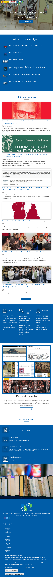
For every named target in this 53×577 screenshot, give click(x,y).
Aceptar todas (9, 574)
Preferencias (31, 567)
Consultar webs (24, 409)
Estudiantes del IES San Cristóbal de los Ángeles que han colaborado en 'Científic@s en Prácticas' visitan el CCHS (25, 286)
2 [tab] (25, 31)
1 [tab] (23, 31)
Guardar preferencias (11, 570)
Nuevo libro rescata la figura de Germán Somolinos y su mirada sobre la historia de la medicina (25, 122)
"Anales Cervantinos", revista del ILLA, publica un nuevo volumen (23, 221)
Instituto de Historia (7, 539)
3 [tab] (27, 31)
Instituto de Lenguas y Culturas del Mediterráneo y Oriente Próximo (8, 553)
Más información (28, 564)
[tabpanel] (26, 15)
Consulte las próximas (26, 21)
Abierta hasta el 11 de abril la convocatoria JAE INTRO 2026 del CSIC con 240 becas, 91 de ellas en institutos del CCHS (25, 189)
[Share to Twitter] (7, 518)
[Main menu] (50, 2)
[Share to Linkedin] (9, 518)
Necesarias (9, 567)
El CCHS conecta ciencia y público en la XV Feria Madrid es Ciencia (23, 252)
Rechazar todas (19, 574)
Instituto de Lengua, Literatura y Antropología (8, 545)
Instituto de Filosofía (7, 535)
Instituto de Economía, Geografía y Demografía (8, 530)
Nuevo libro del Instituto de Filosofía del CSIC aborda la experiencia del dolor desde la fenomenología (25, 155)
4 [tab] (29, 31)
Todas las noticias (26, 299)
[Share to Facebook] (5, 518)
